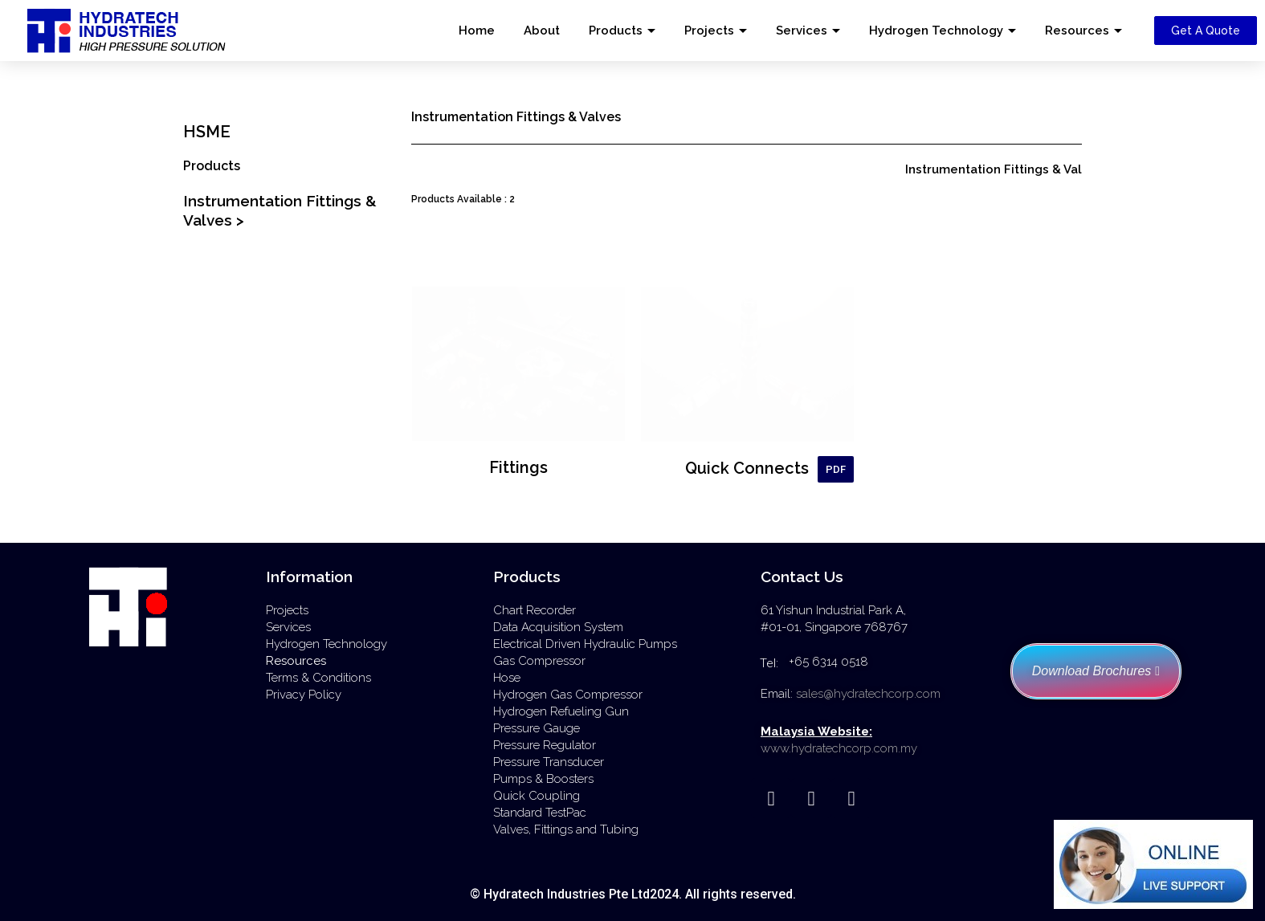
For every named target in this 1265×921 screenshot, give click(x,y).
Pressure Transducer (548, 762)
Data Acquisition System (558, 627)
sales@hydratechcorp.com (868, 694)
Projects (709, 30)
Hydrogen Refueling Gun (561, 711)
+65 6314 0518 (828, 661)
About (542, 30)
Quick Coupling (536, 796)
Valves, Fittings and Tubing (566, 829)
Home (477, 30)
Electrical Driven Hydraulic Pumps (585, 644)
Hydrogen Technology (936, 30)
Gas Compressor (539, 661)
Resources (1077, 30)
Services (801, 30)
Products (616, 30)
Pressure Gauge (536, 728)
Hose (506, 677)
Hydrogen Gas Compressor (568, 694)
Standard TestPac (539, 812)
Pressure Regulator (544, 745)
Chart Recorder (534, 610)
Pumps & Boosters (543, 779)
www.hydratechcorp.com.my (839, 748)
